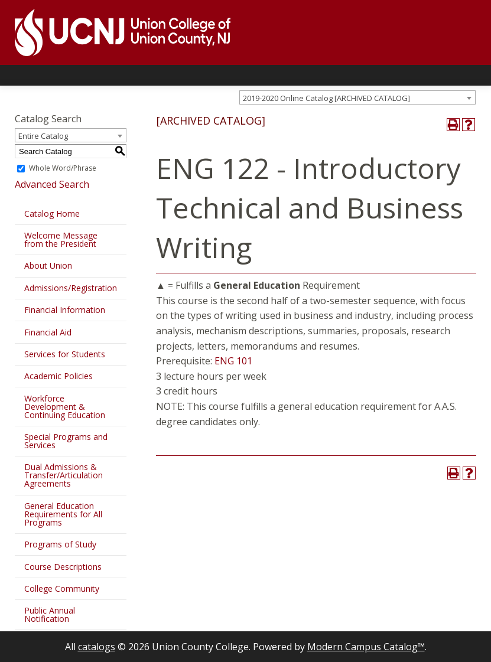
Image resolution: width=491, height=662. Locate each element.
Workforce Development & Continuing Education (64, 406)
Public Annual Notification (49, 614)
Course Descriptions (63, 566)
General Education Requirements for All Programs (63, 514)
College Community (61, 588)
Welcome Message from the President (60, 239)
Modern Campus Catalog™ (366, 646)
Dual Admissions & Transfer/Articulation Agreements (63, 475)
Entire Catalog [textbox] (43, 136)
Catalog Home (52, 213)
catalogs (96, 646)
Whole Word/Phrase (62, 168)
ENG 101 (233, 360)
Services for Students (64, 354)
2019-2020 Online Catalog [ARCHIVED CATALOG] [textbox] (326, 98)
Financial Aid (47, 332)
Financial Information (64, 309)
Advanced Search (52, 184)
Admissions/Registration (70, 288)
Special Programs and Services (66, 441)
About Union (48, 265)
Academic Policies (58, 375)
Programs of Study (60, 544)
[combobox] (357, 97)
